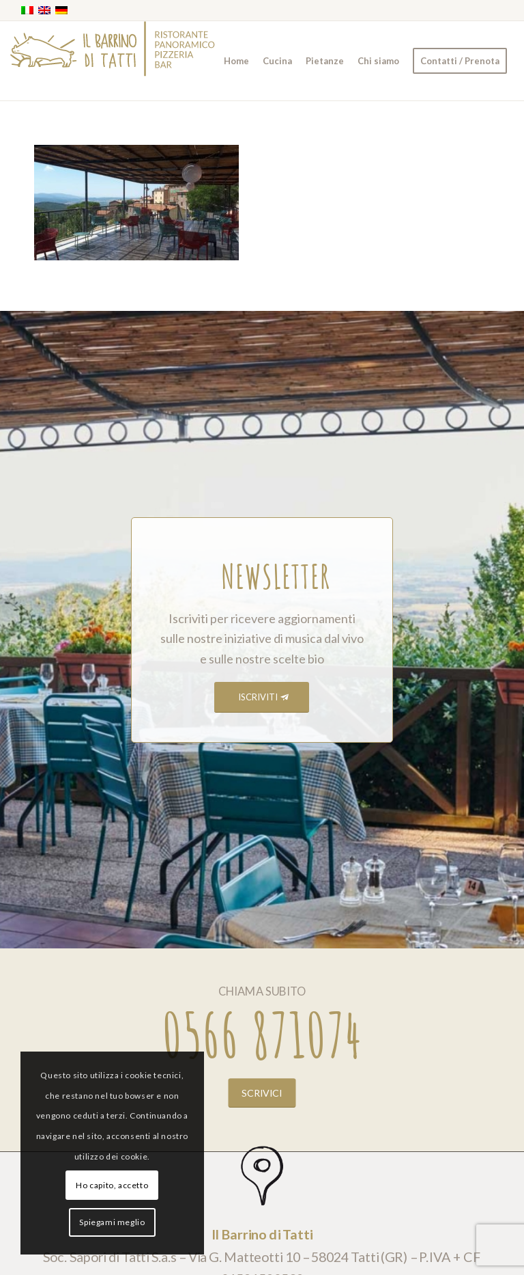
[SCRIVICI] (262, 1092)
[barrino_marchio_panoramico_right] (112, 60)
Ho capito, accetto (112, 1185)
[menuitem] (236, 60)
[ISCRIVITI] (261, 697)
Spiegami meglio (112, 1222)
